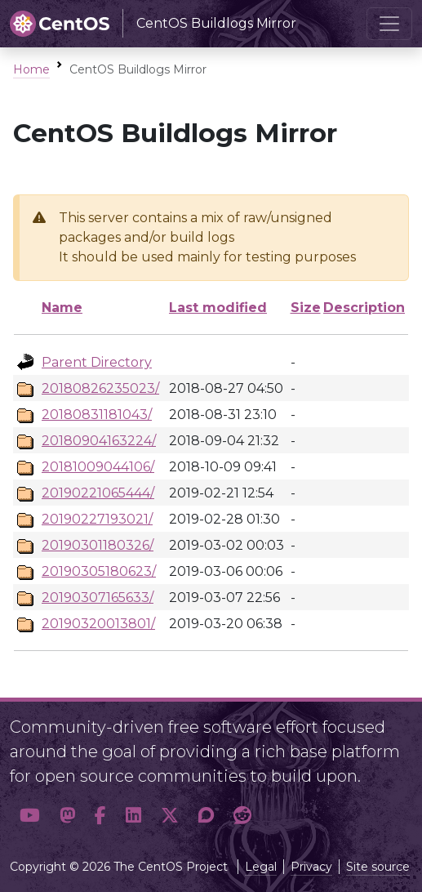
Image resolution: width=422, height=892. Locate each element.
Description (364, 307)
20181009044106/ (98, 467)
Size (306, 307)
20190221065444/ (98, 493)
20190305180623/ (99, 571)
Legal (261, 866)
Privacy (311, 866)
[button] (30, 815)
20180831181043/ (97, 414)
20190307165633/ (97, 597)
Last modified (218, 307)
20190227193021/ (97, 519)
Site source (378, 866)
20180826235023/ (100, 388)
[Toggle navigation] (389, 23)
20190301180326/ (97, 545)
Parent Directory (97, 362)
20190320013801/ (98, 623)
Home (31, 69)
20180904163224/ (99, 440)
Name (62, 307)
